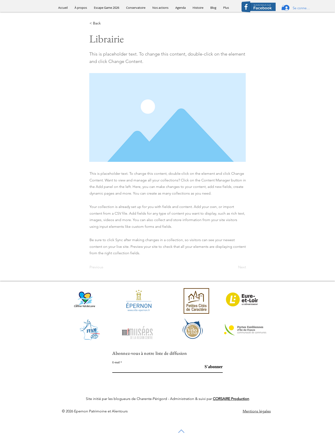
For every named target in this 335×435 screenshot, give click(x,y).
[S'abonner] (211, 366)
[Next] (234, 267)
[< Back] (105, 23)
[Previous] (105, 267)
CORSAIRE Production (231, 399)
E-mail (116, 362)
